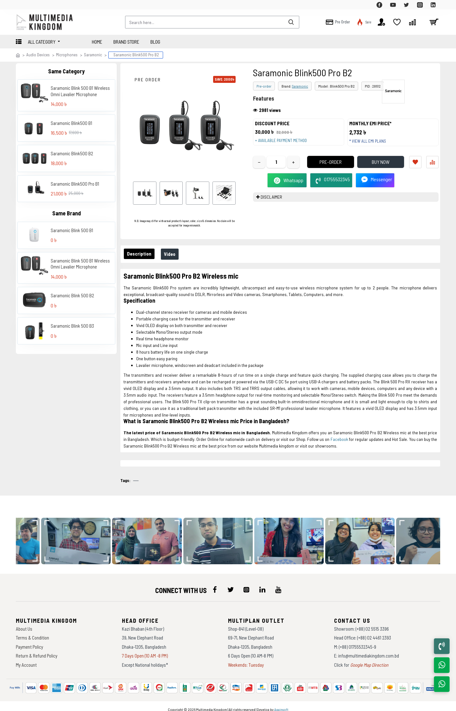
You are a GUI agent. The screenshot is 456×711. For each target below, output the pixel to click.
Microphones (67, 54)
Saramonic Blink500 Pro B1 (75, 184)
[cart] (434, 22)
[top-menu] (20, 4)
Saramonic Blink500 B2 (72, 153)
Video (173, 254)
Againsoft (281, 703)
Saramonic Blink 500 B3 (72, 326)
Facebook (339, 439)
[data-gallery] (99, 534)
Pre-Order (321, 168)
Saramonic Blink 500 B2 (72, 295)
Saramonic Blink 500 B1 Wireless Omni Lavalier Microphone (80, 91)
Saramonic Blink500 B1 (71, 123)
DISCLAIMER (271, 203)
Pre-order (263, 86)
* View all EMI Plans (370, 144)
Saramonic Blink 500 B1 (72, 230)
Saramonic (93, 54)
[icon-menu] (214, 583)
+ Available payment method (284, 143)
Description (140, 254)
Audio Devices (38, 54)
